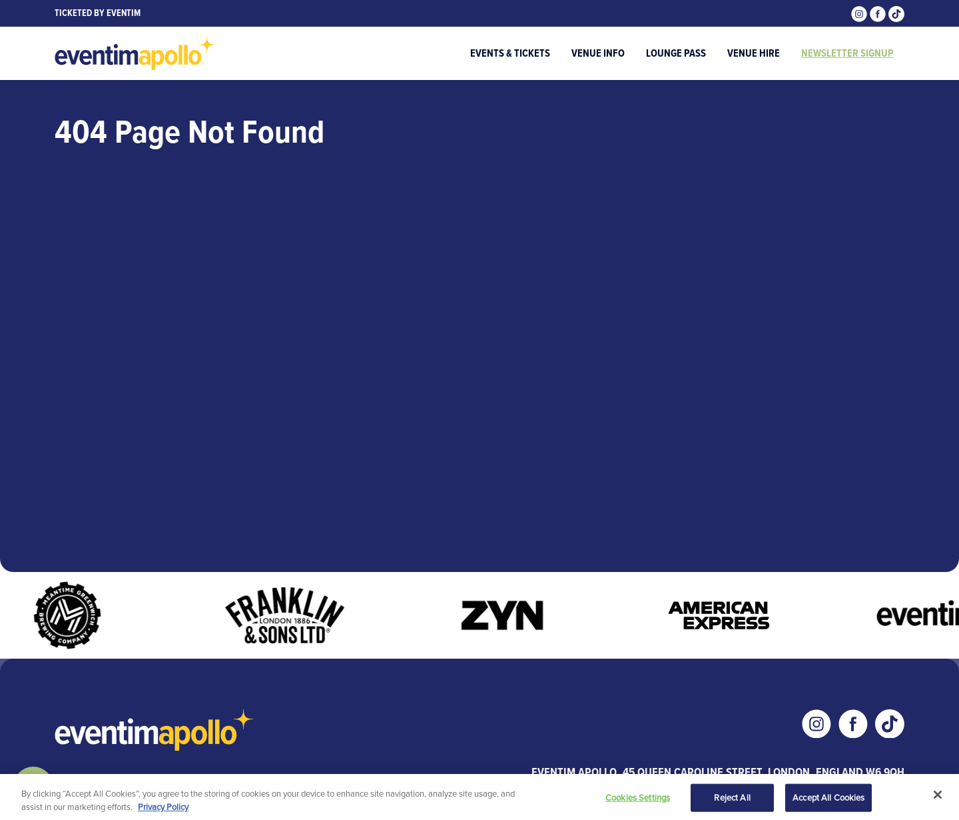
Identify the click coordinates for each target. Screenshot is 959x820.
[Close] (937, 796)
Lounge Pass (676, 53)
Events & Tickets (510, 53)
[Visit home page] (135, 53)
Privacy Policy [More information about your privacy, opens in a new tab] (163, 807)
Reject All (732, 799)
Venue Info (598, 53)
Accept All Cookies (828, 799)
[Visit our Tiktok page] (896, 13)
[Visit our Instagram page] (860, 13)
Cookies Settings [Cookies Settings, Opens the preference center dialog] (637, 799)
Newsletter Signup (847, 53)
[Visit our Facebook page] (879, 13)
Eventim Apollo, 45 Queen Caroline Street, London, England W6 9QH (717, 772)
